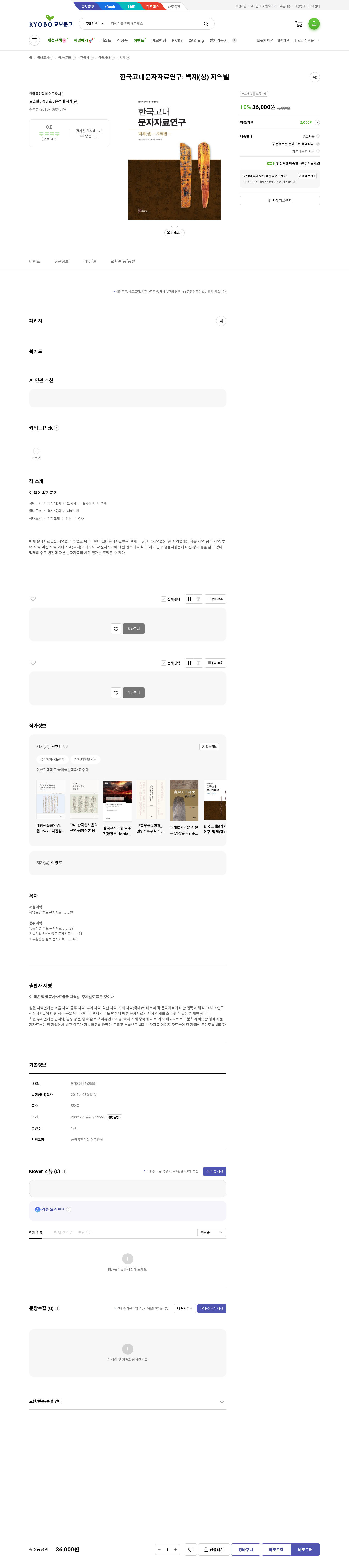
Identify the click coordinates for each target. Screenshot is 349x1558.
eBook (110, 7)
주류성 (34, 109)
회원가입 (241, 6)
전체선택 (173, 599)
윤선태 (60, 101)
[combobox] (93, 24)
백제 (122, 58)
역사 (81, 519)
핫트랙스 (152, 7)
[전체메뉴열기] (34, 40)
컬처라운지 (218, 40)
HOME (30, 57)
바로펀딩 (159, 40)
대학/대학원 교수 (85, 759)
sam (131, 6)
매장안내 (300, 6)
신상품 (122, 40)
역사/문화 (64, 58)
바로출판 (174, 7)
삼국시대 (104, 58)
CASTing (196, 40)
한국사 (84, 58)
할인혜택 (283, 41)
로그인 (254, 6)
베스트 (105, 40)
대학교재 (73, 511)
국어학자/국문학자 (52, 759)
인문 (68, 519)
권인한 (34, 101)
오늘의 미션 (265, 41)
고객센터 (314, 6)
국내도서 (43, 58)
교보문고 (88, 7)
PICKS (177, 40)
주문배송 (285, 6)
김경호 (47, 101)
